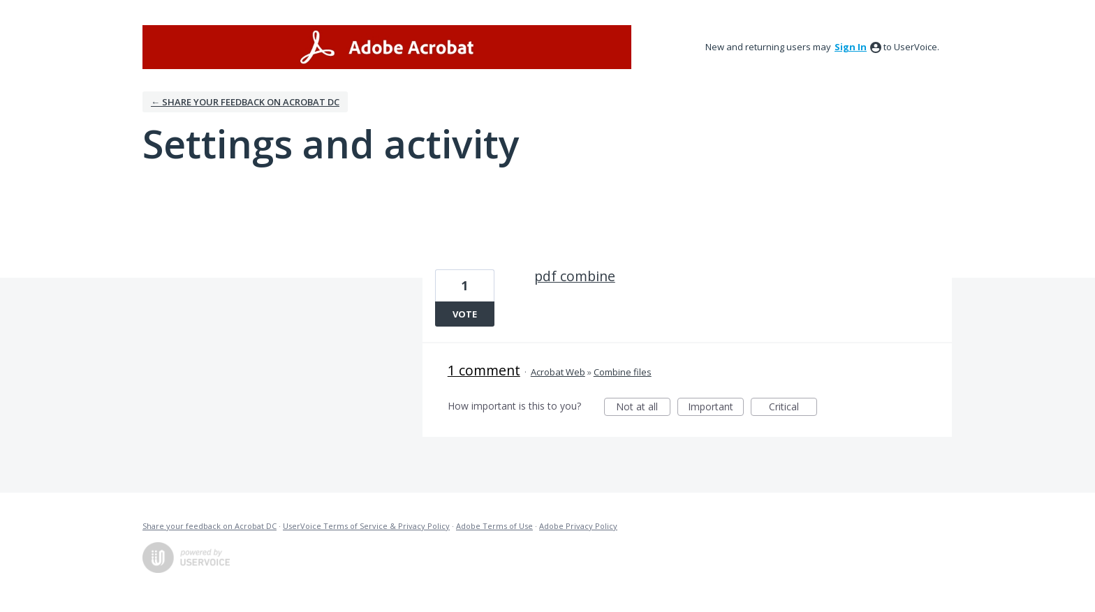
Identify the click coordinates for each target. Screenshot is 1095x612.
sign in (851, 46)
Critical (793, 408)
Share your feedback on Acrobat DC (209, 526)
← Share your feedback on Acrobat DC (245, 102)
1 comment (484, 370)
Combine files (623, 372)
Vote (465, 314)
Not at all (643, 408)
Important (716, 408)
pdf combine (574, 276)
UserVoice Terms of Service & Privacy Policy (366, 526)
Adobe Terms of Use (494, 526)
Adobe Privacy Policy (578, 526)
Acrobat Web (558, 372)
